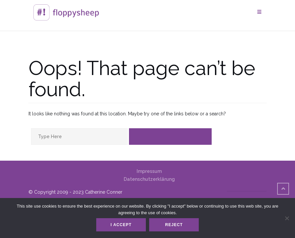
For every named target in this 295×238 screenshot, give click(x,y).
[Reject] (286, 218)
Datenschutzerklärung (149, 179)
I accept (121, 224)
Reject (174, 224)
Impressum (149, 171)
